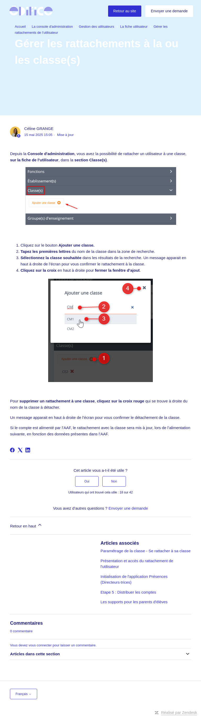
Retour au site (124, 11)
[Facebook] (12, 450)
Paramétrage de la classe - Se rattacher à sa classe (145, 551)
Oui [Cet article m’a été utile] (87, 481)
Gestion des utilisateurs (96, 27)
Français (23, 694)
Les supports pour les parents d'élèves (134, 602)
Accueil (20, 27)
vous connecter (40, 645)
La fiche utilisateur (134, 27)
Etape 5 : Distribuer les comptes (128, 592)
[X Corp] (20, 450)
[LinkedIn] (27, 450)
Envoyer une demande (169, 11)
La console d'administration (52, 27)
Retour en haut (26, 525)
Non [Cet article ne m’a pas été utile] (114, 481)
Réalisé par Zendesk (179, 712)
